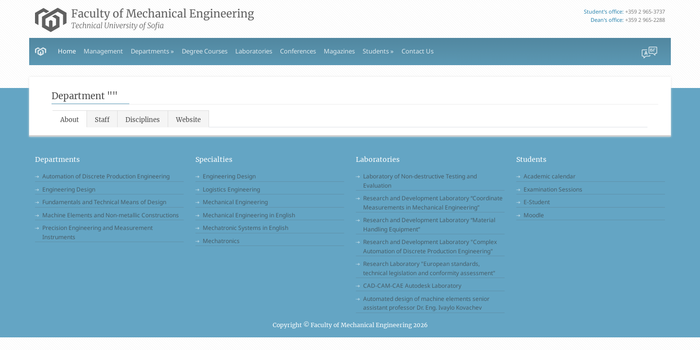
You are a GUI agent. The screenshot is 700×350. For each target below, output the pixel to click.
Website (188, 120)
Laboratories (253, 51)
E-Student (537, 202)
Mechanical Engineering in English (249, 215)
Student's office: (604, 11)
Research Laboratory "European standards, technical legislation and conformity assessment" (429, 268)
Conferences (298, 51)
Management (103, 51)
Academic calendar (550, 176)
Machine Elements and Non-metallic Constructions (110, 215)
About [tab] (69, 120)
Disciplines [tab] (142, 120)
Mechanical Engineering (235, 202)
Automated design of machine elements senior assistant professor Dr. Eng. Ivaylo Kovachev (426, 303)
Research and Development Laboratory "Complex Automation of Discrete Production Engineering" (430, 246)
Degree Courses (205, 51)
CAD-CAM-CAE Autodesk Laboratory (412, 285)
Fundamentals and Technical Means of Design (104, 202)
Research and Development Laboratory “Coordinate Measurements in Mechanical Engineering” (433, 202)
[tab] (188, 118)
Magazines (339, 51)
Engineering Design (68, 189)
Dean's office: (607, 19)
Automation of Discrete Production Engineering (106, 176)
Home (67, 51)
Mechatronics (221, 241)
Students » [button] (378, 51)
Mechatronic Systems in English (245, 228)
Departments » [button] (152, 51)
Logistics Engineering (231, 189)
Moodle (534, 215)
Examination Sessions (553, 189)
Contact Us (418, 51)
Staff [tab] (102, 120)
